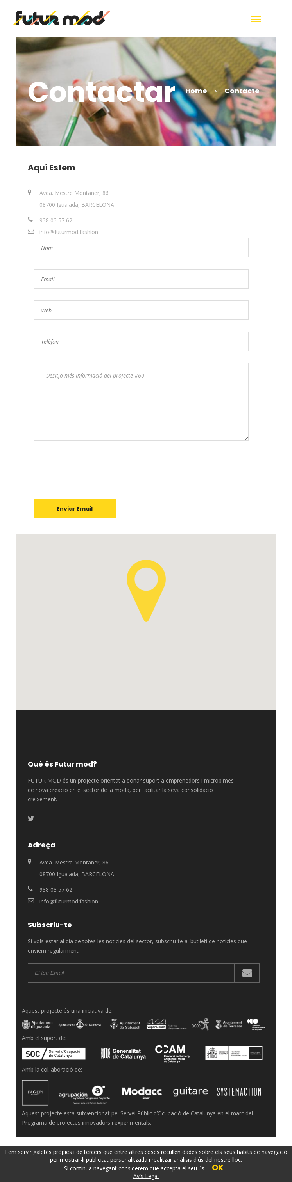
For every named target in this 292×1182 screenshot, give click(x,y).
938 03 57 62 (55, 220)
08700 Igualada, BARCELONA (76, 204)
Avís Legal (146, 1176)
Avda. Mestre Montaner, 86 (74, 193)
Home (196, 91)
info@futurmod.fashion (68, 232)
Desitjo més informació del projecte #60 (141, 402)
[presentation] (93, 470)
